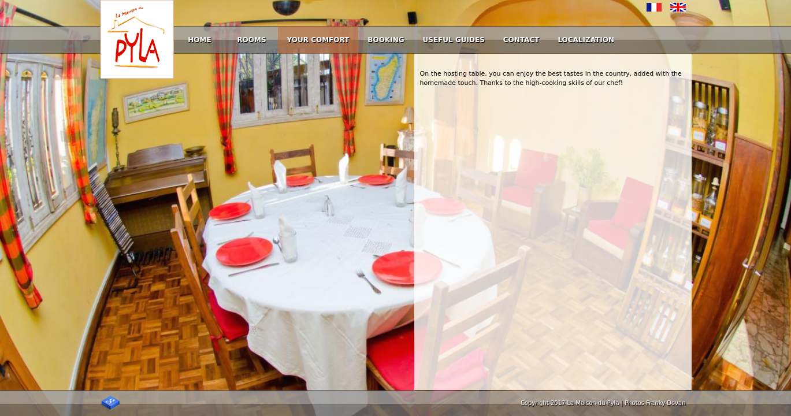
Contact (521, 40)
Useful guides (454, 40)
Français (654, 7)
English (678, 7)
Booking (385, 40)
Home (199, 40)
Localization (586, 40)
